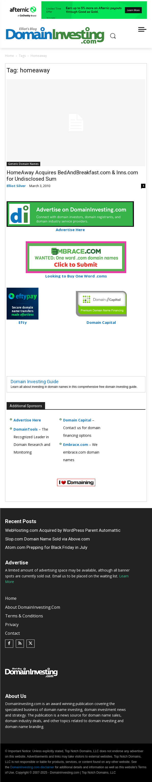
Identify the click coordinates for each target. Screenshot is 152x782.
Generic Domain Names (23, 164)
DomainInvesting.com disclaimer (32, 767)
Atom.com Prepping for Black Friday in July (46, 547)
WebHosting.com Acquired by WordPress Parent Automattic (62, 530)
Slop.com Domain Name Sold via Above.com (47, 538)
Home (9, 56)
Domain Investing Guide (35, 381)
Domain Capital (77, 420)
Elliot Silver (16, 185)
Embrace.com (75, 444)
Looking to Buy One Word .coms (76, 274)
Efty (22, 320)
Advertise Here (70, 227)
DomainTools (25, 429)
